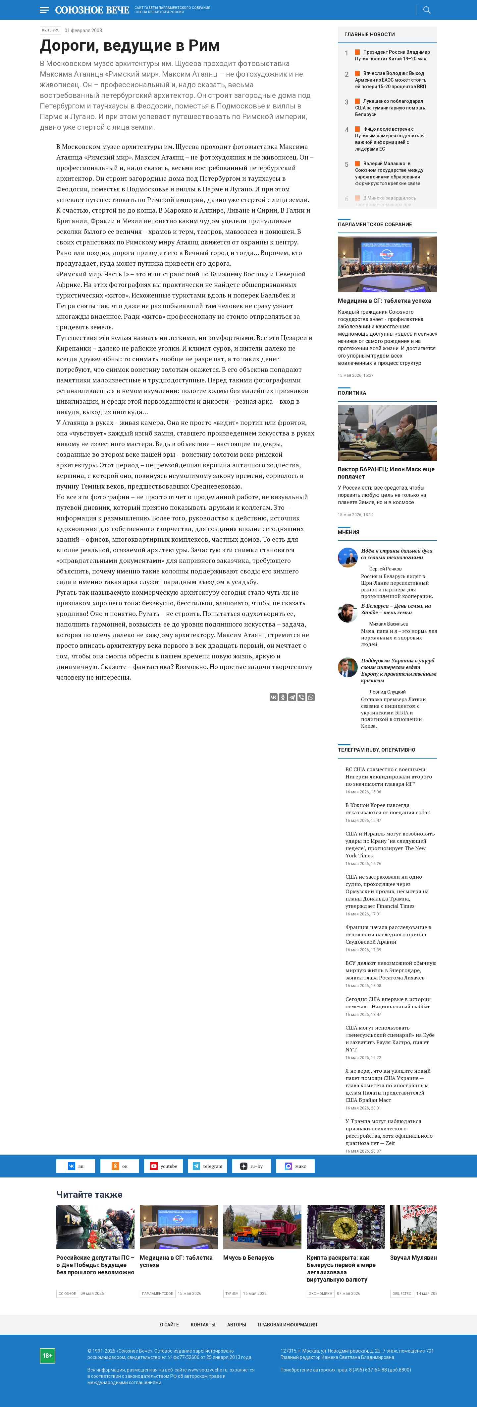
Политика (352, 393)
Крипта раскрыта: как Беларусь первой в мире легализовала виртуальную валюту (341, 1268)
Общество (402, 1294)
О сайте (169, 1324)
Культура (50, 30)
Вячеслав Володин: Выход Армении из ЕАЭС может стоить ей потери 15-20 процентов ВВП (391, 80)
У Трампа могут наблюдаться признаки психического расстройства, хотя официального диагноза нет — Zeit (389, 1132)
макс (295, 1166)
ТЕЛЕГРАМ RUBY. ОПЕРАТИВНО (376, 750)
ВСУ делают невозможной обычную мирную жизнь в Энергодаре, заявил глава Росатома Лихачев (391, 970)
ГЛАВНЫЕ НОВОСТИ (369, 34)
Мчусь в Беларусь (248, 1257)
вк (75, 1166)
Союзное (67, 1294)
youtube (163, 1166)
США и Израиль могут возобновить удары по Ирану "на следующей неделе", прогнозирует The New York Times (390, 844)
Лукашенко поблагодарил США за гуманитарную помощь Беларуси (390, 108)
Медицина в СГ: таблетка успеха (384, 300)
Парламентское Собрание (375, 225)
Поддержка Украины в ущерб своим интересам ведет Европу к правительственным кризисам (399, 670)
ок (119, 1166)
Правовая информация (287, 1324)
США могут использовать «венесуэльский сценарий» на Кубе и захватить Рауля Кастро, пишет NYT (390, 1038)
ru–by (251, 1166)
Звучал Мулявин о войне (425, 1257)
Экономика (320, 1294)
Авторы (236, 1324)
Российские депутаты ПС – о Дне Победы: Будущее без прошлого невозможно (95, 1265)
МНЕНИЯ (348, 532)
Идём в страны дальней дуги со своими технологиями (397, 554)
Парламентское (157, 1294)
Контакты (203, 1324)
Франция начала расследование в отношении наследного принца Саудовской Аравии (388, 934)
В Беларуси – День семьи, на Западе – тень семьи (396, 609)
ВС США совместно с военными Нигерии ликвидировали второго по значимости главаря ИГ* (388, 776)
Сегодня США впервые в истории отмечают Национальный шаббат (388, 1002)
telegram (207, 1166)
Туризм (232, 1294)
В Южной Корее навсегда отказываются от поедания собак (387, 808)
